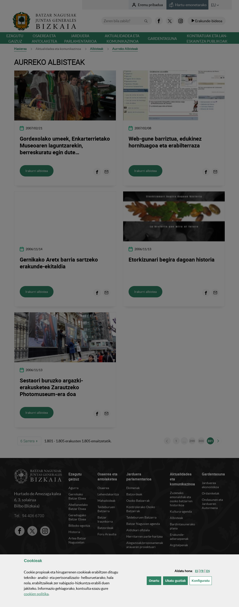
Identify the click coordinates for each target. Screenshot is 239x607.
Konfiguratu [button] (202, 580)
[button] (196, 571)
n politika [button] (36, 594)
